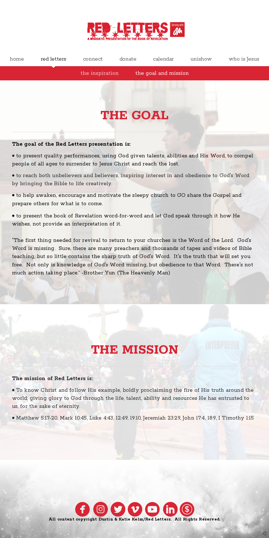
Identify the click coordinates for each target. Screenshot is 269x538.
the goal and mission (162, 73)
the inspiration (99, 73)
